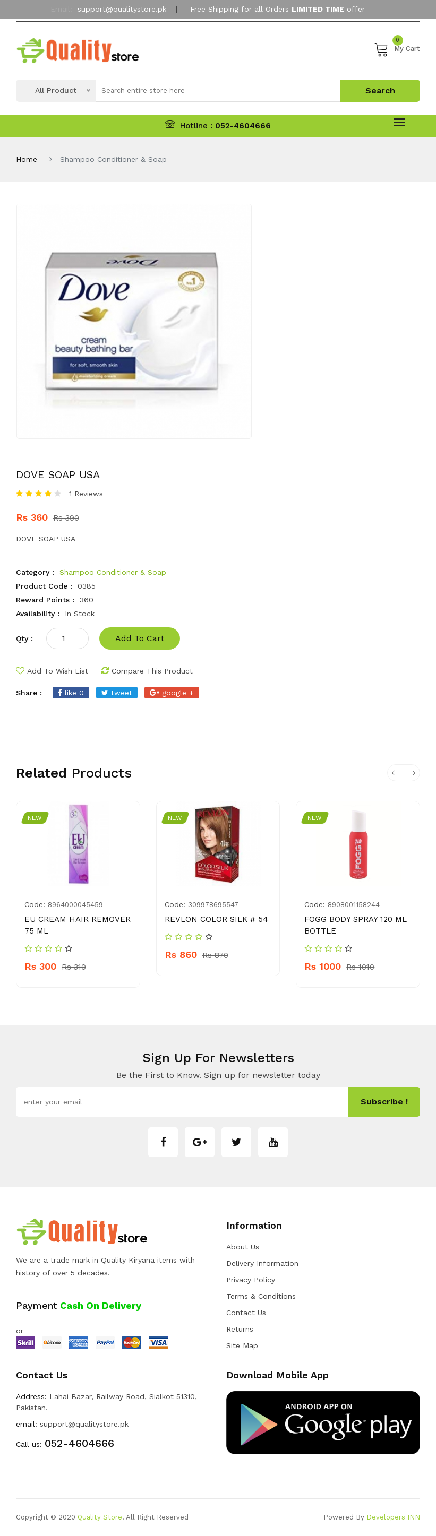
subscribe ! (384, 1102)
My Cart (397, 48)
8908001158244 (354, 905)
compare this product (147, 671)
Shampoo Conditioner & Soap (112, 572)
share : (29, 692)
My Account (218, 33)
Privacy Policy (250, 1279)
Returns (239, 1329)
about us (242, 1246)
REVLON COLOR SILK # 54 (216, 919)
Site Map (242, 1345)
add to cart (139, 638)
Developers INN (393, 1517)
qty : (24, 638)
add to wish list (52, 671)
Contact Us (246, 1312)
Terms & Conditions (261, 1296)
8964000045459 (75, 905)
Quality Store (100, 1517)
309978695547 (213, 905)
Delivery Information (262, 1263)
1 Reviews (86, 493)
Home (26, 159)
